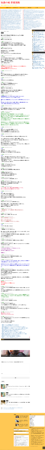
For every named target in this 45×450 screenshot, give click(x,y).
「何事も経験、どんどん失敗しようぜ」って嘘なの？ (30, 27)
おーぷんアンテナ (32, 424)
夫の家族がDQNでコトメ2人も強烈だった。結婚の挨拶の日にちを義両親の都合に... (11, 15)
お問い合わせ (29, 7)
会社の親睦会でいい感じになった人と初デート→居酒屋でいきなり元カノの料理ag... (11, 17)
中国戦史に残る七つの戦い (27, 29)
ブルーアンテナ (32, 426)
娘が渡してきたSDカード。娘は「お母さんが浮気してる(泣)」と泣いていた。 (10, 26)
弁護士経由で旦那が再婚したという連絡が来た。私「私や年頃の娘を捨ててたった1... (11, 10)
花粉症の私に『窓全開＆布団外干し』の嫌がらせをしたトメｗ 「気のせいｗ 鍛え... (11, 16)
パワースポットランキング (34, 446)
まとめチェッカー (32, 417)
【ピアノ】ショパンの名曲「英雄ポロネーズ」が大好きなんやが (12, 407)
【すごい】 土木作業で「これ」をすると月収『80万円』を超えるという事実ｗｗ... (33, 16)
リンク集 (36, 7)
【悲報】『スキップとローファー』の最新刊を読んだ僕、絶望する (31, 26)
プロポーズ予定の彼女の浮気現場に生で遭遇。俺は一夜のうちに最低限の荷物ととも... (34, 12)
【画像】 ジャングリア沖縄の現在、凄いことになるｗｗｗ (30, 21)
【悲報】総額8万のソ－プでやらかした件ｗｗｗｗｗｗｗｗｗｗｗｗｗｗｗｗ (33, 23)
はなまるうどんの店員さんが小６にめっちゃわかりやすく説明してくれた (10, 12)
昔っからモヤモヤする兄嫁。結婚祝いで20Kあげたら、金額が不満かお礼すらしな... (11, 11)
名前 (2, 373)
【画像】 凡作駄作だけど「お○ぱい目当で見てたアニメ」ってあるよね (32, 22)
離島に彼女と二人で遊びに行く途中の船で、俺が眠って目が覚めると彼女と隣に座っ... (11, 27)
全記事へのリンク (8, 7)
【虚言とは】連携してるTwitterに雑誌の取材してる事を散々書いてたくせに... (10, 21)
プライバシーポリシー (22, 7)
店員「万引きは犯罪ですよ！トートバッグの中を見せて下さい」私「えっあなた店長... (34, 11)
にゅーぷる (31, 421)
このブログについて (15, 7)
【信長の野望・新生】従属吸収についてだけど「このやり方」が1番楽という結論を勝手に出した (23, 425)
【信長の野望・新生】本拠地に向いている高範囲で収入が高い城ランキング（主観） (23, 417)
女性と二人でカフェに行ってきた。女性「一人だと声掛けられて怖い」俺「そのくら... (34, 10)
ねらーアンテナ (32, 420)
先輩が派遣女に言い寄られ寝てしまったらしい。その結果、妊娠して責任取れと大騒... (34, 14)
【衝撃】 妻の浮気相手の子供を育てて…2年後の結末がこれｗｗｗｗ (32, 17)
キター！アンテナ (32, 425)
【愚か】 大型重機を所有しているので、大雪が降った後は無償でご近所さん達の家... (34, 15)
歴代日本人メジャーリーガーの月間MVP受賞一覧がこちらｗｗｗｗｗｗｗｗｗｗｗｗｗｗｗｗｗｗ (21, 442)
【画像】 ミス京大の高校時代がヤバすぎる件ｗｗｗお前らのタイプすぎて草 (33, 24)
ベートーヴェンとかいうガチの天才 (8, 408)
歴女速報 (31, 418)
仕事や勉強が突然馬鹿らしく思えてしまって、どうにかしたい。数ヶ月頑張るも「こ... (11, 28)
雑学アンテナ (31, 419)
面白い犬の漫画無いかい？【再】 (28, 28)
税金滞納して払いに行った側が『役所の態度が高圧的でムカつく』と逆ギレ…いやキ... (11, 22)
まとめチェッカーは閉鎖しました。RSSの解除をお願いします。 (8, 29)
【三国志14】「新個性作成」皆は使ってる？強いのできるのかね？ (23, 421)
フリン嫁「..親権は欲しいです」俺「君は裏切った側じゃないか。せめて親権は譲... (11, 14)
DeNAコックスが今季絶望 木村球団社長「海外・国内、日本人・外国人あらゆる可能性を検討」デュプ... (21, 444)
